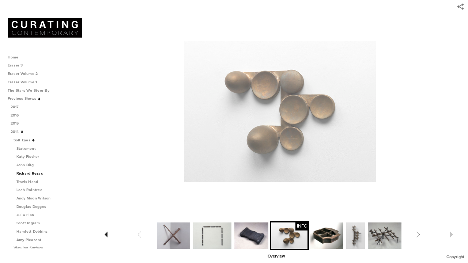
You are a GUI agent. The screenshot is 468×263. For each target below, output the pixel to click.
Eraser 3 (15, 65)
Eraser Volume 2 (23, 73)
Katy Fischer (27, 156)
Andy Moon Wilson (33, 198)
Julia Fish (25, 215)
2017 (17, 107)
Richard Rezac (29, 173)
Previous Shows (24, 98)
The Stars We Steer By (31, 90)
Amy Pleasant (29, 240)
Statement (26, 148)
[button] (276, 255)
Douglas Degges (31, 206)
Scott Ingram (28, 223)
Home (13, 57)
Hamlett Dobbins (32, 231)
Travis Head (27, 181)
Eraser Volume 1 (22, 82)
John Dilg (25, 165)
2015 (17, 123)
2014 (17, 131)
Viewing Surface (31, 248)
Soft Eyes (24, 140)
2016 (17, 115)
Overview (276, 256)
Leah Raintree (29, 190)
